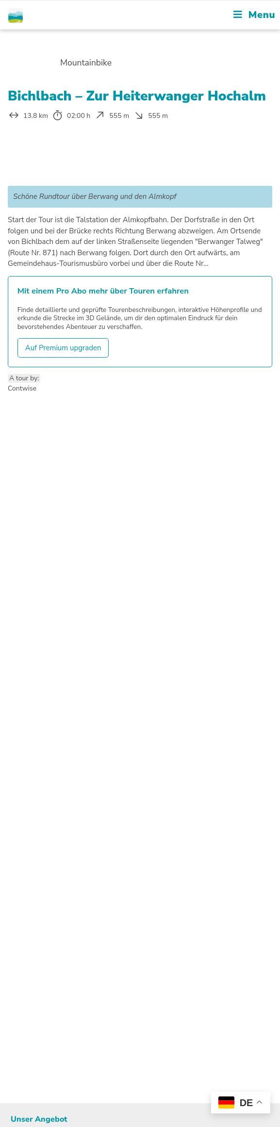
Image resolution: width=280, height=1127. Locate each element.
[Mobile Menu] (254, 14)
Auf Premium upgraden (63, 348)
